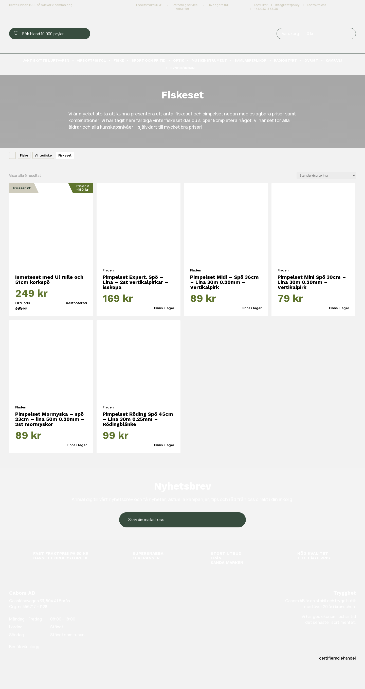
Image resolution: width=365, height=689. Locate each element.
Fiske (119, 60)
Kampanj (334, 60)
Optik (178, 60)
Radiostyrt (285, 60)
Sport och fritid (149, 60)
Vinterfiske (43, 155)
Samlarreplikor (250, 60)
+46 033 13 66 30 (266, 9)
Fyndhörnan (182, 68)
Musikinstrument (209, 60)
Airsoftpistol (91, 60)
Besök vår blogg (24, 646)
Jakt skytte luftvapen (46, 60)
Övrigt (311, 60)
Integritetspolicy (287, 5)
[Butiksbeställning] (326, 175)
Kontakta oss (316, 5)
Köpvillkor (261, 5)
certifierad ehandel (337, 658)
